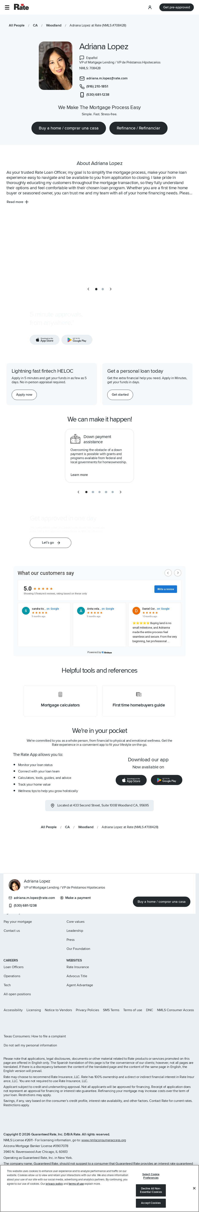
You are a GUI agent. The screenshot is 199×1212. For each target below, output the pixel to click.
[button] (7, 7)
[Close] (194, 1188)
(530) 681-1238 (23, 906)
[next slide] (110, 289)
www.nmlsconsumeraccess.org (103, 1140)
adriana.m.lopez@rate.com (32, 898)
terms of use (76, 1184)
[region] (99, 1188)
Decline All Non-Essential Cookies (151, 1190)
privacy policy (54, 1184)
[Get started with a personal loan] (120, 395)
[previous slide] (88, 289)
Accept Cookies (151, 1203)
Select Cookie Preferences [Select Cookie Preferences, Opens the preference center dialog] (151, 1176)
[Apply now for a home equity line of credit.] (24, 395)
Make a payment (75, 898)
